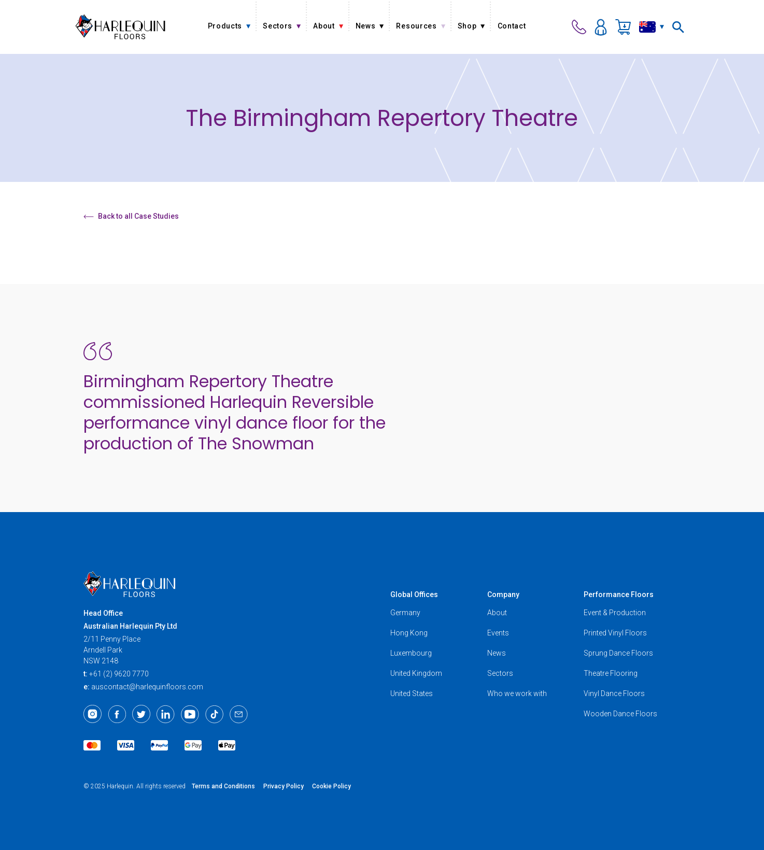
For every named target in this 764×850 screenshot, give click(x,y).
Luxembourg (411, 653)
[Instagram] (92, 714)
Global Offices (414, 594)
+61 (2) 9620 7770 (119, 674)
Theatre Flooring (611, 673)
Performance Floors (619, 594)
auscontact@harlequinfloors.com (147, 687)
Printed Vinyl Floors (615, 633)
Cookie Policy (331, 786)
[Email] (239, 714)
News (496, 653)
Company (503, 594)
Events (498, 633)
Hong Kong (409, 633)
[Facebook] (117, 714)
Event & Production (615, 612)
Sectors (500, 673)
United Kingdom (416, 673)
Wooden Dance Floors (620, 714)
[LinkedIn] (166, 714)
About (497, 612)
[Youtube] (190, 714)
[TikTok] (214, 714)
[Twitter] (141, 714)
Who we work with (517, 693)
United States (411, 693)
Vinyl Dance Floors (614, 693)
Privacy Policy (283, 786)
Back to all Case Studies (131, 216)
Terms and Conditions (223, 786)
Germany (405, 612)
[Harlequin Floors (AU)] (120, 26)
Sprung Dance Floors (618, 653)
